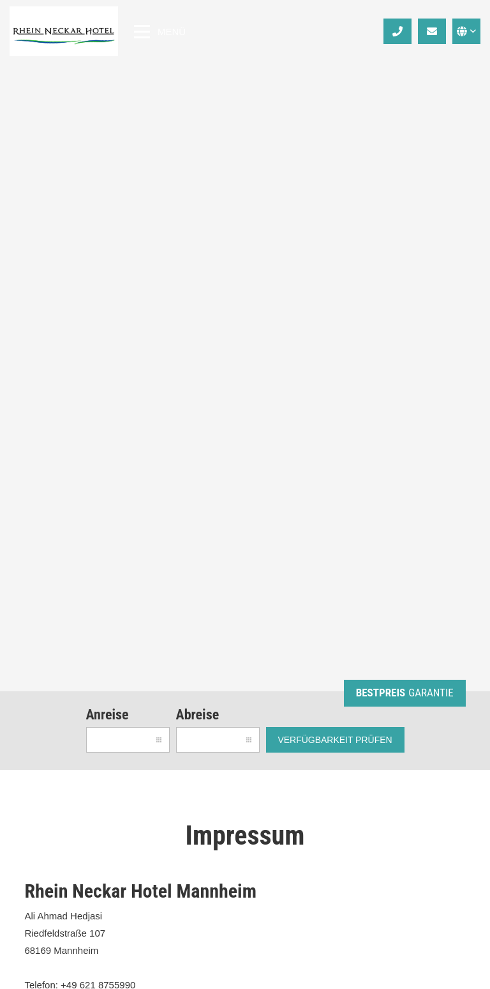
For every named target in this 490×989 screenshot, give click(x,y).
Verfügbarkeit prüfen (335, 740)
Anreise (107, 715)
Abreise (197, 715)
